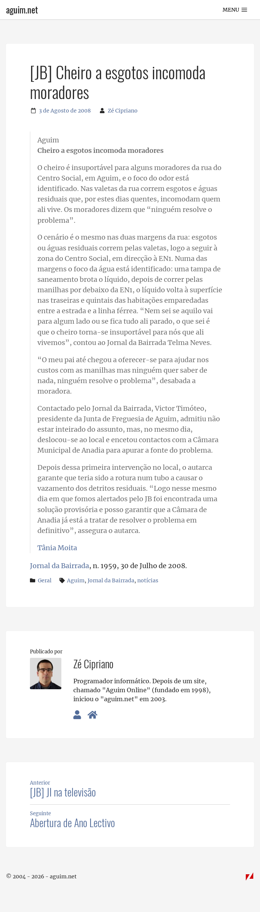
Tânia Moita (57, 548)
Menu (235, 9)
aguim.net (22, 10)
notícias (147, 580)
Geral (45, 580)
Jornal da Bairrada (59, 566)
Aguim (76, 580)
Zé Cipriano (123, 110)
